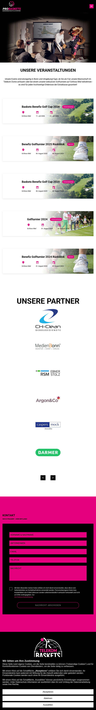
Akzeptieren (48, 692)
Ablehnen (48, 698)
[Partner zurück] (43, 477)
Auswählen (48, 705)
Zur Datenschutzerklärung (23, 597)
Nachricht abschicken (48, 605)
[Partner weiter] (53, 477)
